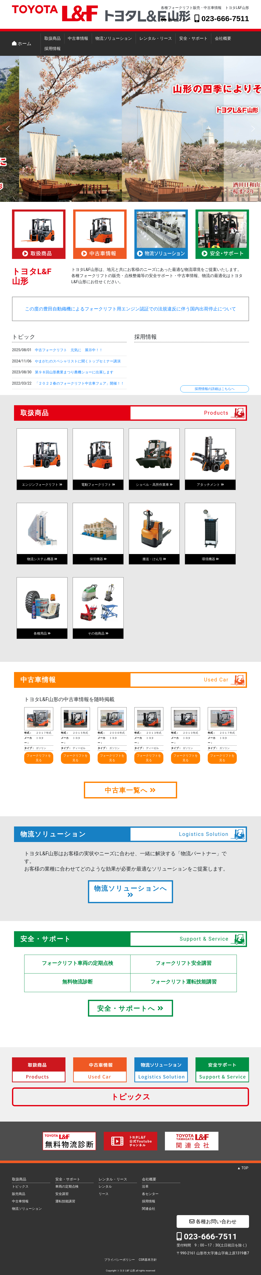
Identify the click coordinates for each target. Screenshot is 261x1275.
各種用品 (42, 633)
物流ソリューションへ (130, 891)
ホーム (21, 43)
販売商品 (18, 1194)
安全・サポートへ (130, 1008)
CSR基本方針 (147, 1259)
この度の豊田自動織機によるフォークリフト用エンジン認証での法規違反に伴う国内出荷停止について (130, 308)
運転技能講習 (65, 1201)
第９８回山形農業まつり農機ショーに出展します (74, 372)
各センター (176, 19)
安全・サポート (193, 38)
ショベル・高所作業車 (154, 485)
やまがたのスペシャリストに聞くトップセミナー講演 (78, 361)
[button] (8, 129)
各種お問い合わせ (213, 1221)
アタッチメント (210, 485)
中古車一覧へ (130, 790)
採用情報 (52, 48)
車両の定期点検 (67, 1186)
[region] (130, 129)
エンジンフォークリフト (42, 485)
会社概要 (223, 38)
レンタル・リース (155, 38)
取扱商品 (52, 38)
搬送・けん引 (154, 559)
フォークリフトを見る (39, 758)
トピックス (130, 1096)
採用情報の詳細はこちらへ (214, 389)
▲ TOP (242, 1168)
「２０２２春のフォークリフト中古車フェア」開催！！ (79, 383)
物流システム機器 (42, 559)
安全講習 (62, 1194)
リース (104, 1194)
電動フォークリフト (98, 485)
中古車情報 (78, 38)
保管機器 (98, 559)
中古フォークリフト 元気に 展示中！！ (69, 350)
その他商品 (98, 633)
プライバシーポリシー (119, 1259)
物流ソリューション (113, 38)
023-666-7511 (221, 18)
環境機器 (210, 559)
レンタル (105, 1186)
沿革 (145, 1186)
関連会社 (148, 1209)
